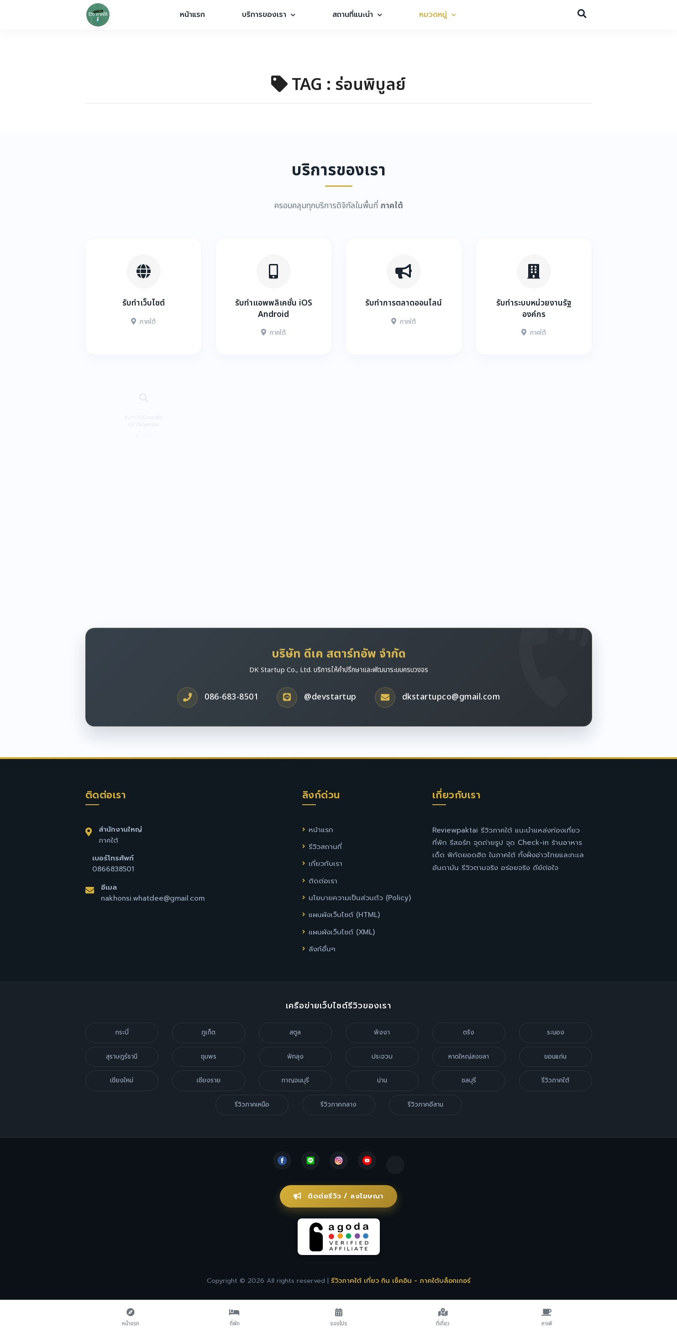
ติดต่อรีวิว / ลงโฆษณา (338, 1196)
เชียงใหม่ (121, 1080)
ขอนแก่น (555, 1056)
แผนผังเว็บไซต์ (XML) (342, 932)
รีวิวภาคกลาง (338, 1104)
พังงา (382, 1032)
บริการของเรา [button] (268, 14)
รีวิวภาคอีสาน (425, 1104)
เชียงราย (208, 1080)
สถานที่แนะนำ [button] (357, 14)
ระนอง (555, 1032)
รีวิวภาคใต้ (555, 1080)
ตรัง (468, 1032)
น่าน (382, 1080)
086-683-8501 (231, 725)
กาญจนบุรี (295, 1080)
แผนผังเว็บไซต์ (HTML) (344, 914)
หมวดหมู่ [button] (437, 14)
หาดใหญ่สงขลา (468, 1056)
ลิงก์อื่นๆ (322, 949)
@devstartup (330, 725)
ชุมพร (208, 1056)
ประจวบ (382, 1056)
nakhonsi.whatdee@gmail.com (153, 898)
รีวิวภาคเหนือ (252, 1104)
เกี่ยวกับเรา (325, 863)
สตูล (295, 1032)
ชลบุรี (469, 1080)
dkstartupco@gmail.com (451, 725)
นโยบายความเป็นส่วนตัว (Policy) (360, 897)
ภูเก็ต (208, 1032)
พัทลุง (295, 1056)
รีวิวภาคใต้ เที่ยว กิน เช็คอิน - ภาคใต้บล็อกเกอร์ (401, 1281)
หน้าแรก (192, 14)
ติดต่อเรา (323, 880)
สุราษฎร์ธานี (121, 1056)
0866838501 (113, 869)
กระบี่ (122, 1032)
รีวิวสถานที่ (325, 846)
